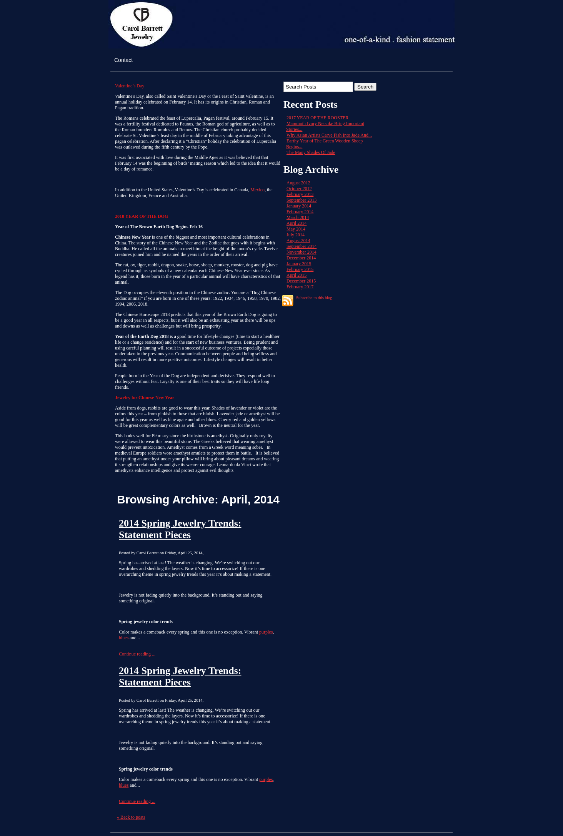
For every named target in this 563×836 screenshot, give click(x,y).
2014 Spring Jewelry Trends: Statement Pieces (180, 529)
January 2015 (298, 263)
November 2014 (301, 252)
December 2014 (301, 258)
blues (123, 637)
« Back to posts (131, 817)
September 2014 (301, 246)
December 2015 (301, 281)
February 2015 (299, 269)
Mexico (257, 189)
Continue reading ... (137, 654)
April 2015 (296, 275)
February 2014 (299, 211)
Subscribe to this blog (314, 297)
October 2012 (299, 188)
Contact (123, 60)
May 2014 (295, 229)
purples (266, 632)
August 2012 (298, 183)
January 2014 (298, 206)
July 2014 (295, 234)
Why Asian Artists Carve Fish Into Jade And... (329, 135)
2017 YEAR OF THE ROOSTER (317, 117)
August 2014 (298, 240)
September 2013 (301, 200)
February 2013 (299, 194)
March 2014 (297, 217)
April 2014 (296, 223)
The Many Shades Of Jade (310, 152)
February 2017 (299, 286)
